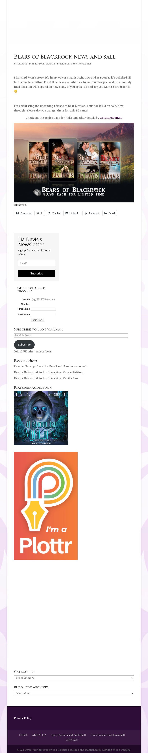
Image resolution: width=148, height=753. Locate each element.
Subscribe (36, 273)
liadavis (22, 63)
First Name (24, 308)
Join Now (37, 320)
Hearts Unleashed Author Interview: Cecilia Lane (46, 378)
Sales (88, 63)
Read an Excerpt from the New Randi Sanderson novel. (50, 366)
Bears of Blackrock (57, 63)
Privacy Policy (23, 718)
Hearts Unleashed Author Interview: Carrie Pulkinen (49, 372)
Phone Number (25, 301)
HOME (23, 735)
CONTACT (72, 739)
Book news (77, 63)
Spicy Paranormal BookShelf (68, 735)
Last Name (24, 314)
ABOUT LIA (39, 735)
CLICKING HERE (111, 117)
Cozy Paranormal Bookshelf (108, 735)
